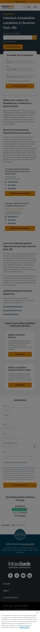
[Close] (37, 612)
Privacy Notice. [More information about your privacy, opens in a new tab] (24, 627)
